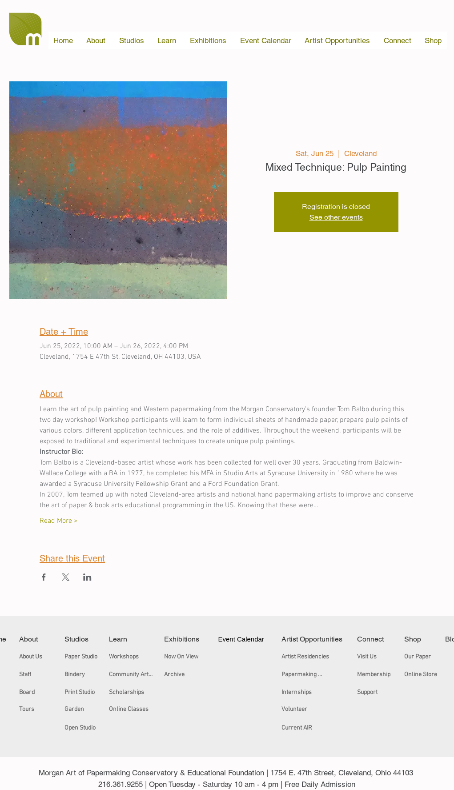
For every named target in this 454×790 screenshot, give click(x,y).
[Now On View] (191, 657)
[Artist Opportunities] (313, 639)
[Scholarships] (129, 692)
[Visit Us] (370, 657)
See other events (336, 217)
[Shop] (417, 639)
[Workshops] (131, 657)
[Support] (370, 692)
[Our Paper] (419, 657)
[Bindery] (82, 674)
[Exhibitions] (184, 639)
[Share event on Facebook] (44, 577)
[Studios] (82, 639)
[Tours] (30, 709)
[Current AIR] (303, 728)
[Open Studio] (82, 728)
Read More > (59, 521)
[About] (33, 639)
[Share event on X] (65, 577)
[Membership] (375, 674)
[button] (96, 40)
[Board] (30, 692)
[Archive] (191, 674)
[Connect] (375, 639)
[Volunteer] (299, 709)
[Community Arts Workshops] (133, 674)
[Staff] (30, 674)
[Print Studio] (82, 692)
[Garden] (82, 709)
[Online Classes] (131, 709)
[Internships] (302, 692)
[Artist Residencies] (306, 657)
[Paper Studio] (82, 657)
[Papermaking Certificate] (303, 674)
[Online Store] (422, 674)
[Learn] (125, 639)
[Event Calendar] (243, 639)
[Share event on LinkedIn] (87, 577)
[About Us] (33, 657)
